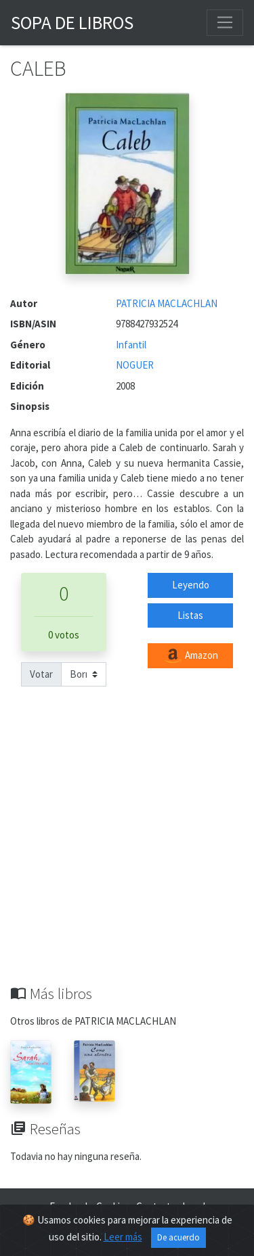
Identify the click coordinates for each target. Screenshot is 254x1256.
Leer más (123, 1236)
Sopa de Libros (72, 22)
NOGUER (135, 364)
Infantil (131, 344)
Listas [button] (190, 615)
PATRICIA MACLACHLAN (166, 303)
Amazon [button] (190, 656)
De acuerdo (178, 1237)
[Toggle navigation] (225, 22)
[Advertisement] (127, 851)
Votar (41, 674)
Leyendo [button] (190, 584)
